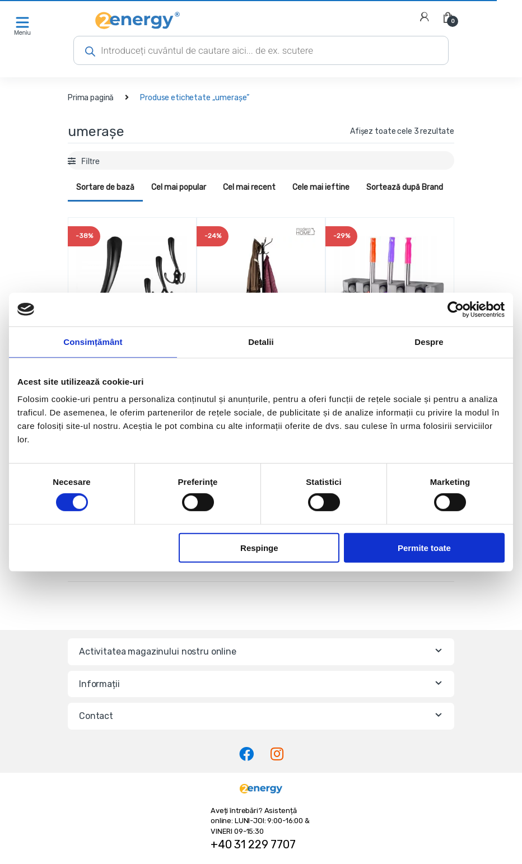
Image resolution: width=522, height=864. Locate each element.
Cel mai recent (249, 187)
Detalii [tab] (261, 341)
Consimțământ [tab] (92, 341)
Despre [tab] (428, 341)
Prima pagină (91, 97)
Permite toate (424, 547)
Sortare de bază (105, 187)
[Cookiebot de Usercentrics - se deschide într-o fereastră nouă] (456, 309)
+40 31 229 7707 (253, 844)
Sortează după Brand (404, 187)
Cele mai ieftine (320, 187)
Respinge (259, 547)
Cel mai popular (178, 187)
